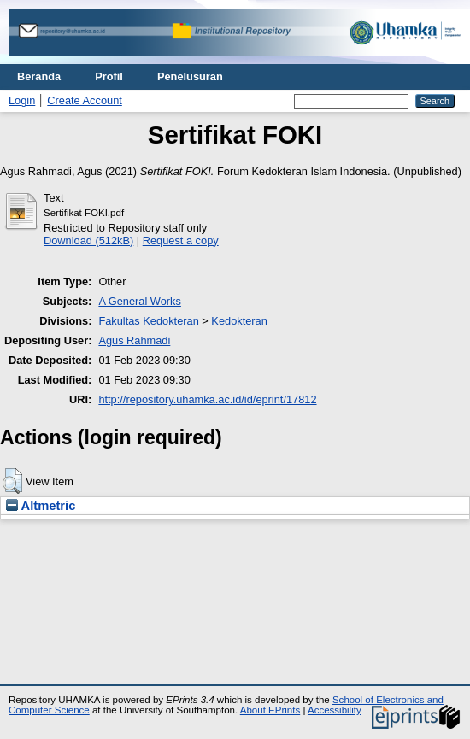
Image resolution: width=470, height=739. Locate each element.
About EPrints (270, 710)
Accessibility (334, 710)
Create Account (84, 100)
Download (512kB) (88, 240)
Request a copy (181, 240)
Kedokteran (239, 320)
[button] (12, 481)
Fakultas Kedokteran (148, 320)
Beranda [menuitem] (39, 76)
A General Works (139, 301)
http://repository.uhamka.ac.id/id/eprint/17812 (207, 399)
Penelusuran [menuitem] (190, 76)
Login (22, 100)
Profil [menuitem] (109, 76)
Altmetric (40, 506)
